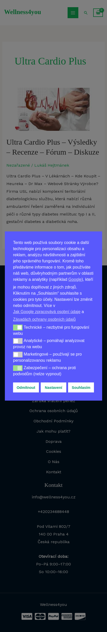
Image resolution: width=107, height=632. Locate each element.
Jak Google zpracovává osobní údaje (46, 311)
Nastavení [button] (53, 387)
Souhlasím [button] (81, 387)
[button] (18, 327)
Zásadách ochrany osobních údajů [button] (44, 319)
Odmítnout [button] (26, 387)
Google (75, 279)
